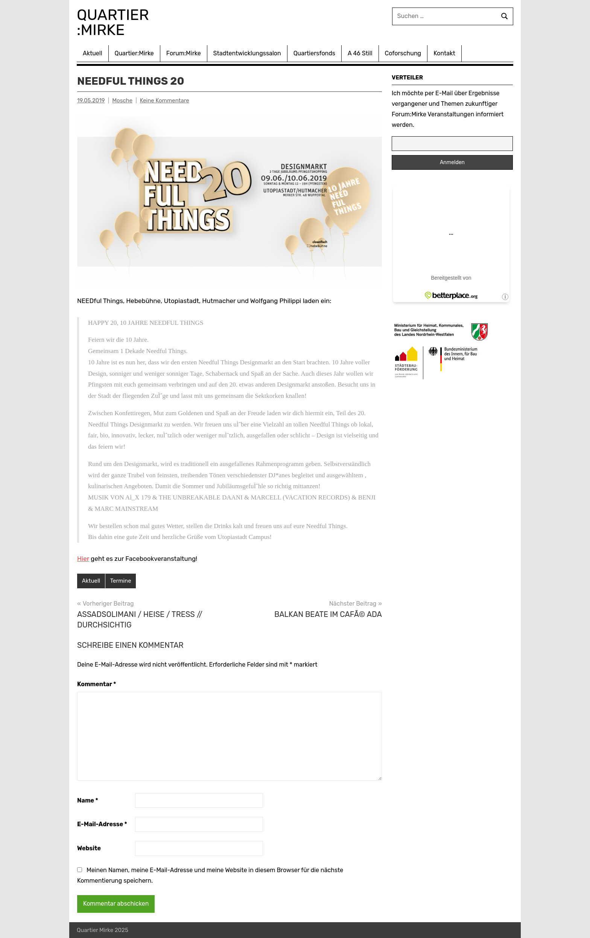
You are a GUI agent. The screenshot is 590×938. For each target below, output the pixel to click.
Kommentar (96, 684)
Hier (83, 558)
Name (87, 800)
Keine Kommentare (164, 100)
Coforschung (403, 53)
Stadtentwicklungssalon (247, 53)
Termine (120, 580)
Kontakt (444, 53)
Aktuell (92, 53)
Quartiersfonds (314, 53)
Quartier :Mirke (115, 22)
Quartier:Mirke (134, 53)
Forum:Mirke (183, 53)
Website (89, 848)
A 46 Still (360, 53)
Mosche (122, 100)
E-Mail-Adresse (102, 824)
